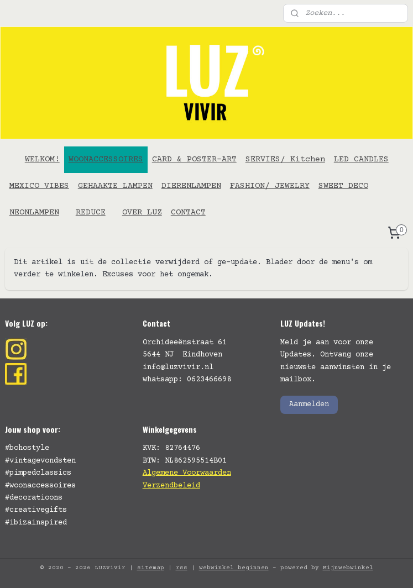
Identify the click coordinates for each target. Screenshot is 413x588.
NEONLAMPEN (34, 212)
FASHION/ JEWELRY (270, 186)
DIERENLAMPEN (191, 186)
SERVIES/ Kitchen (285, 159)
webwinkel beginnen (234, 567)
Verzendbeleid (171, 485)
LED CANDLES (361, 159)
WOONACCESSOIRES (106, 159)
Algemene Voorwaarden (187, 473)
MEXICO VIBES (39, 186)
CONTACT (188, 212)
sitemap (150, 567)
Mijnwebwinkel (348, 567)
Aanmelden (309, 404)
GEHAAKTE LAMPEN (115, 186)
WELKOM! (42, 159)
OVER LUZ (142, 212)
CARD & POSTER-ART (194, 159)
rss (181, 567)
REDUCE (91, 212)
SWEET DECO (343, 186)
